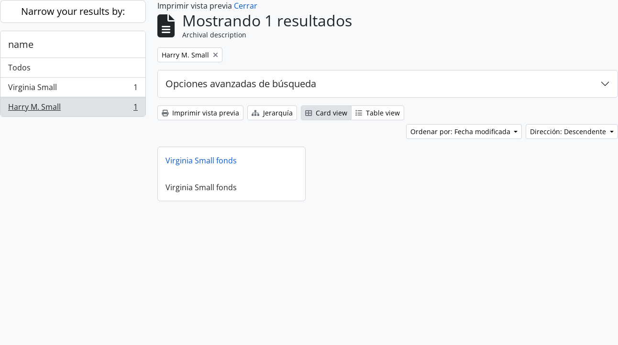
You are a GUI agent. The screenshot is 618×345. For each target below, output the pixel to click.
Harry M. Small (73, 108)
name (20, 44)
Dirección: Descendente (569, 131)
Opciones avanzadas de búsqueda (241, 83)
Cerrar (245, 5)
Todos (19, 67)
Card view (326, 112)
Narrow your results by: (73, 11)
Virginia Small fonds (201, 160)
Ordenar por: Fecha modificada (461, 131)
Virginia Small (73, 89)
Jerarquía (272, 112)
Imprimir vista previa (200, 112)
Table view (377, 112)
